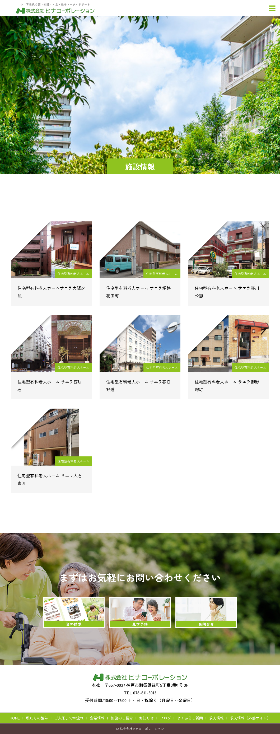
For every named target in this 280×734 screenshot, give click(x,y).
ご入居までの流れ (69, 718)
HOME (15, 718)
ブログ (165, 718)
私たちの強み (37, 718)
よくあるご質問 (190, 718)
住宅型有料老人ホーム (73, 273)
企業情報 (97, 718)
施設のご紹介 (122, 718)
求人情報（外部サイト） (250, 718)
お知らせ (146, 718)
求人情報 (216, 718)
